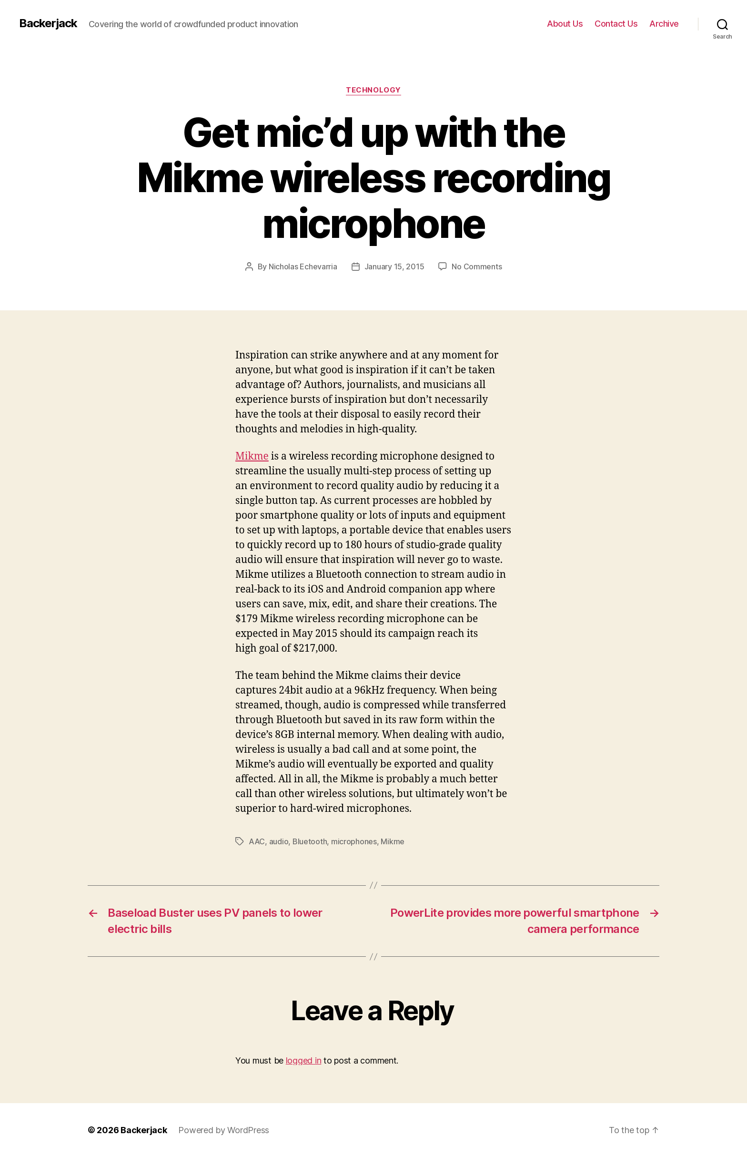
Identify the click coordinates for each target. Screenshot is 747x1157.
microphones (354, 841)
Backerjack (48, 23)
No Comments (477, 266)
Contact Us (616, 24)
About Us (565, 24)
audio (279, 841)
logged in (304, 1060)
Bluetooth (310, 841)
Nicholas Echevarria (303, 266)
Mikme (252, 456)
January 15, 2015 (394, 266)
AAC (257, 841)
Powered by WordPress (223, 1130)
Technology (373, 90)
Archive (664, 24)
